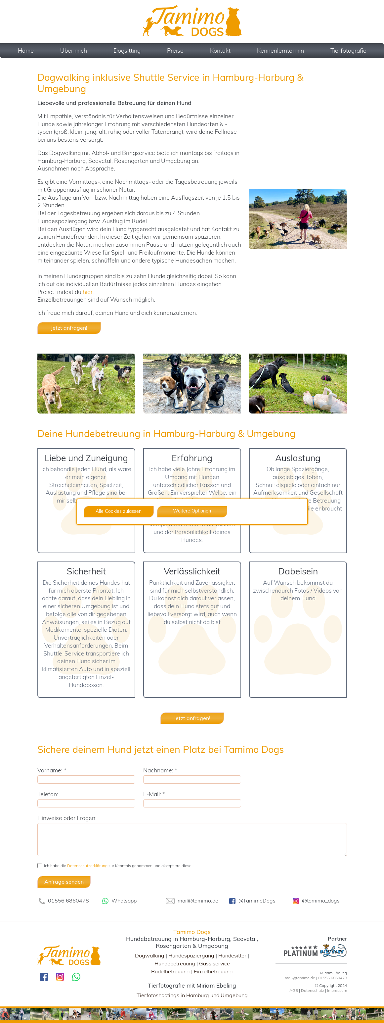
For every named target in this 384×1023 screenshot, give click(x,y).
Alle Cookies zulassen (119, 511)
